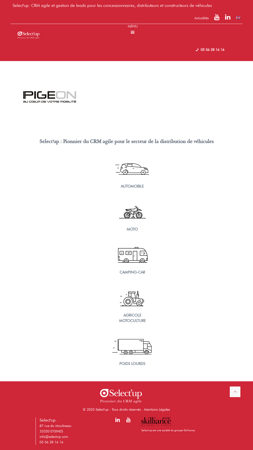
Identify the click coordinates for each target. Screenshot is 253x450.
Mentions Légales (157, 409)
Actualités (201, 18)
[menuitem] (238, 17)
